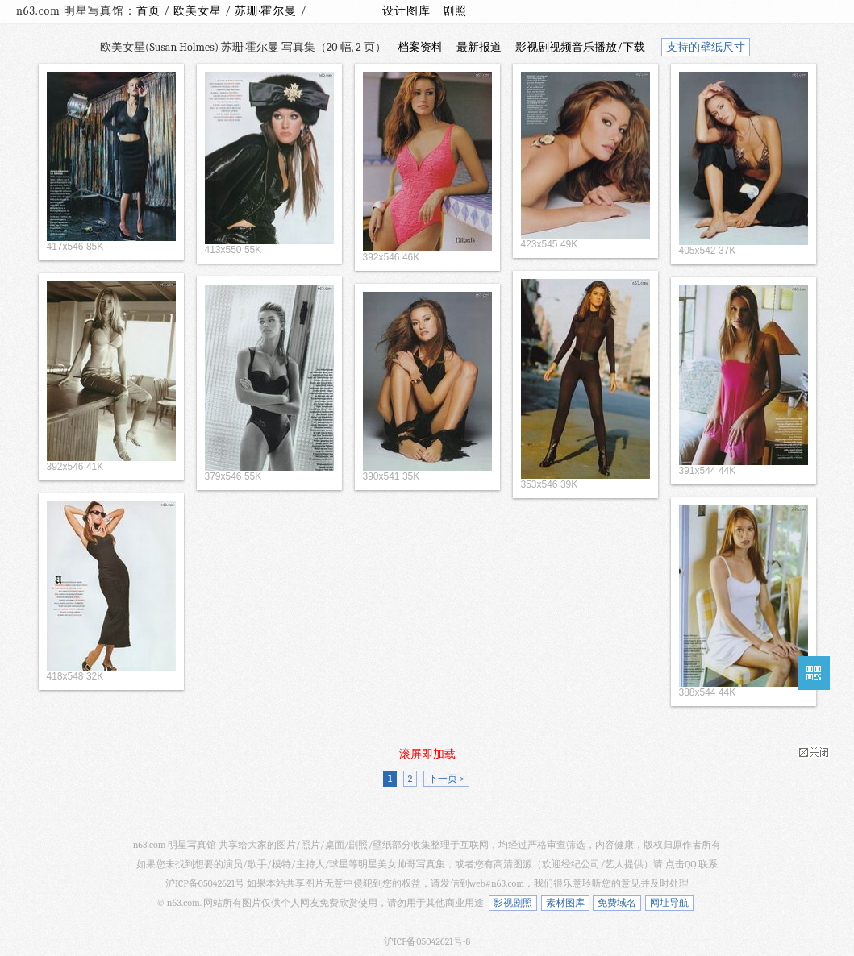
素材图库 (565, 902)
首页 (148, 11)
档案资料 (420, 47)
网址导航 (669, 902)
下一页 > (446, 778)
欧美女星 (199, 11)
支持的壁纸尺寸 (705, 47)
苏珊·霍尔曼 (268, 11)
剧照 (455, 11)
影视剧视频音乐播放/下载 (580, 47)
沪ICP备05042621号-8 (427, 941)
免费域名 (617, 902)
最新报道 (479, 47)
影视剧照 (513, 902)
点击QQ (680, 864)
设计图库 (406, 11)
